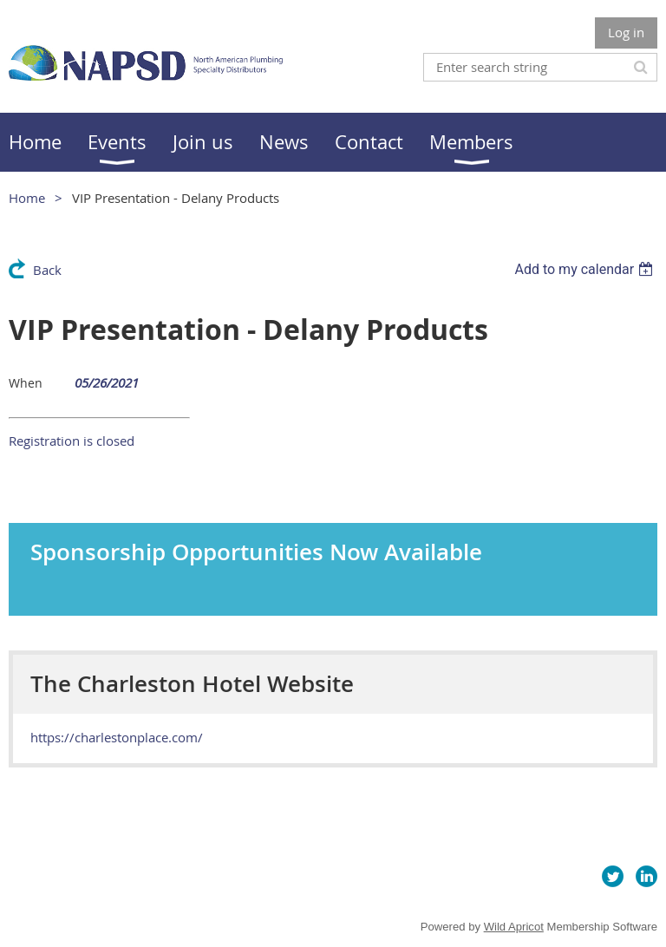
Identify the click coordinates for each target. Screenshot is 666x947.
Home (27, 197)
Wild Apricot (514, 926)
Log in (626, 32)
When (25, 383)
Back (47, 269)
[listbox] (585, 269)
